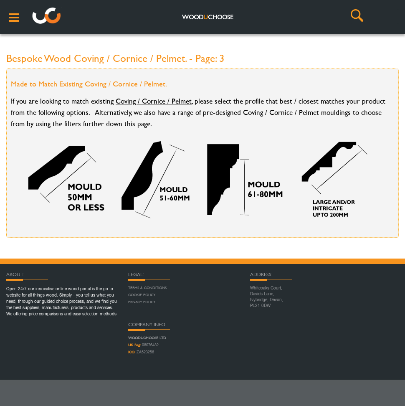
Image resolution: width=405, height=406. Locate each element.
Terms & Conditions (147, 288)
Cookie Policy (141, 295)
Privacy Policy (141, 302)
